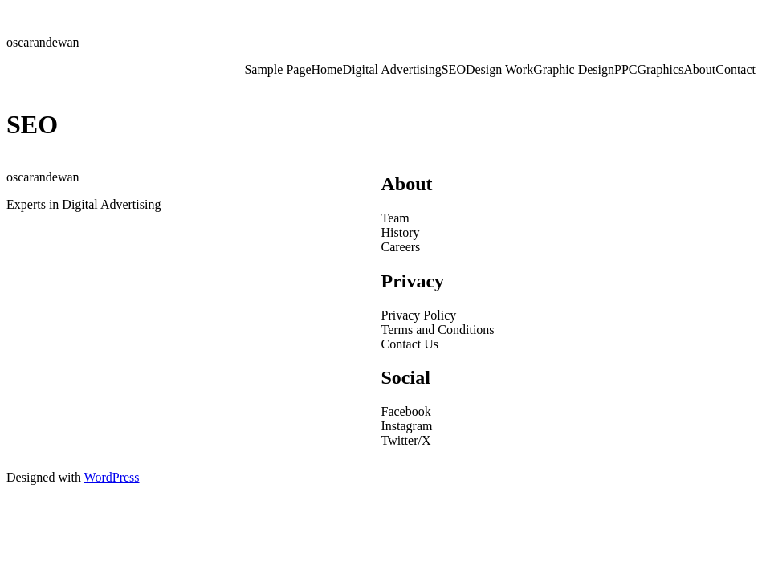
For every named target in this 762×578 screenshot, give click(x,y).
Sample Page (277, 69)
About (699, 69)
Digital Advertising (392, 69)
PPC (625, 69)
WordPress (112, 477)
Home (327, 69)
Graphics (660, 69)
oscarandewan (42, 42)
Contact (735, 69)
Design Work (499, 69)
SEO (454, 69)
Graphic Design (573, 69)
